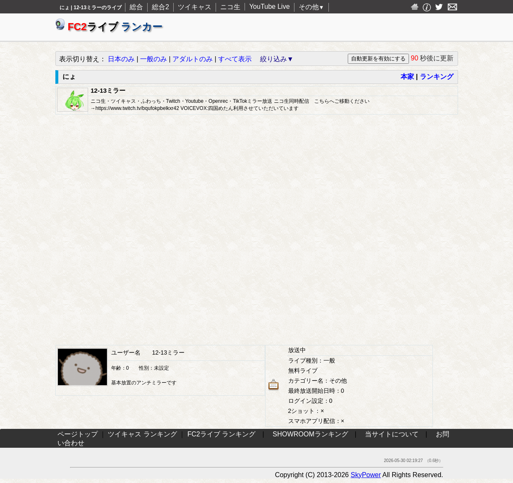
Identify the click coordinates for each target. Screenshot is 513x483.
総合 (136, 6)
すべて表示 (235, 59)
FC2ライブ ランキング (221, 434)
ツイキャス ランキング (142, 434)
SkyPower (366, 474)
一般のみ (153, 59)
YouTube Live (269, 6)
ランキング (436, 76)
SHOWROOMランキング (310, 434)
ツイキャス (194, 6)
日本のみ (121, 59)
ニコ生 (230, 6)
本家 (407, 76)
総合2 (160, 6)
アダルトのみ (192, 59)
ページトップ (77, 434)
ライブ (109, 26)
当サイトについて (392, 434)
